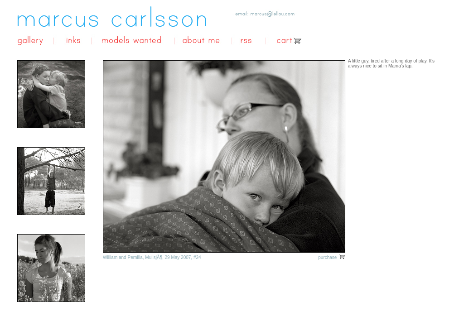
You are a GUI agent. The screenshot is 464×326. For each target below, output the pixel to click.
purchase (331, 257)
